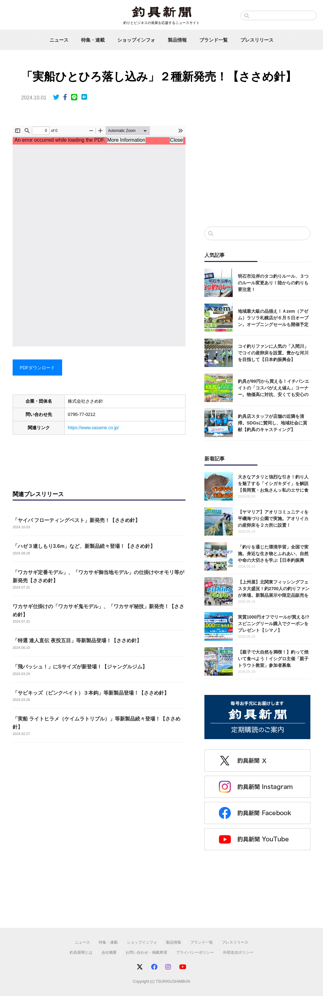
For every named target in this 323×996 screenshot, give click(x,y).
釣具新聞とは (81, 952)
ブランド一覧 (213, 40)
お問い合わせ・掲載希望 (146, 952)
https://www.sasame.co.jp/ (93, 427)
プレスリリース (256, 40)
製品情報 (177, 40)
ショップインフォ (136, 40)
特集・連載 (93, 40)
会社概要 (109, 952)
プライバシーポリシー (195, 952)
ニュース (59, 40)
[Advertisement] (257, 170)
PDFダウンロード (37, 367)
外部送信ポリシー (238, 952)
